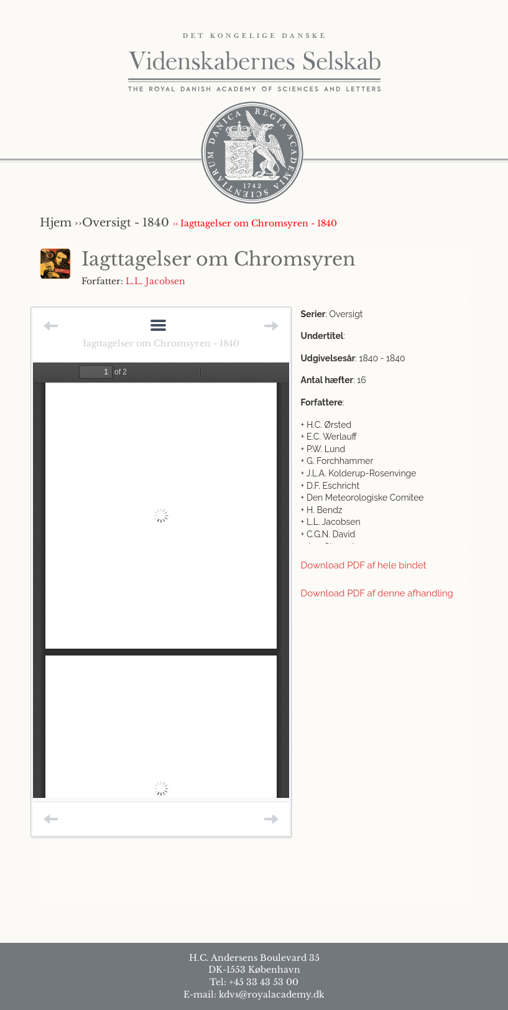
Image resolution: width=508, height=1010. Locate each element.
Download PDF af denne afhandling (377, 593)
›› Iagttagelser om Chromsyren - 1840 (255, 223)
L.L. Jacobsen (155, 281)
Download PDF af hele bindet (364, 565)
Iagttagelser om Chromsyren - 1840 (161, 343)
